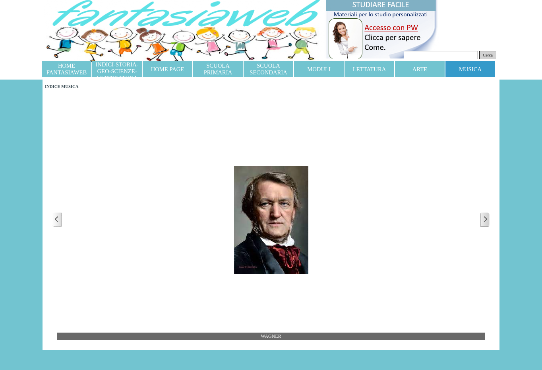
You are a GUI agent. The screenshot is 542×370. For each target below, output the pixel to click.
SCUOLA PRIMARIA (218, 69)
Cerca (488, 55)
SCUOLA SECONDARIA (268, 69)
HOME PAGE (167, 69)
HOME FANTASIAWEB (66, 69)
